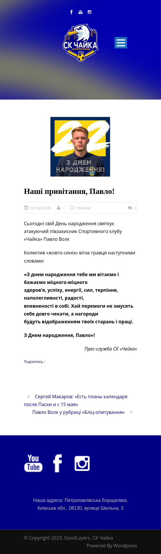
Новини (84, 207)
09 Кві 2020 (41, 207)
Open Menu (121, 42)
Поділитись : (34, 361)
